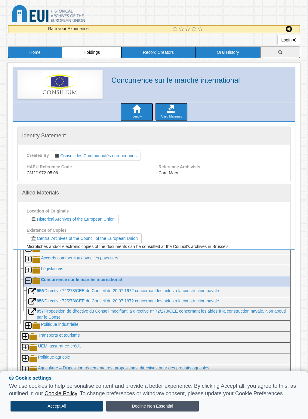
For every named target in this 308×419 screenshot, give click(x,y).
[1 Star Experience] (176, 29)
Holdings (92, 52)
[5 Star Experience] (201, 29)
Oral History (228, 52)
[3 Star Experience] (188, 29)
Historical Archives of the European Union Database (65, 14)
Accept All (57, 406)
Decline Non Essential (152, 406)
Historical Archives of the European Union (73, 219)
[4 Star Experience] (195, 29)
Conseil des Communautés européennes (95, 156)
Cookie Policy (61, 393)
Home (35, 52)
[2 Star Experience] (182, 29)
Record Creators (158, 52)
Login (288, 40)
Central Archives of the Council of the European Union (84, 238)
